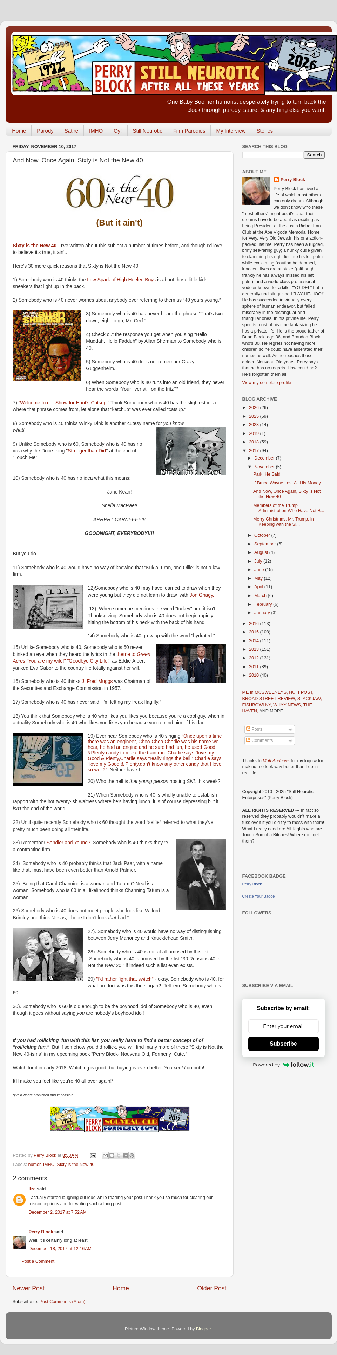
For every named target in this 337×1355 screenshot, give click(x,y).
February (263, 604)
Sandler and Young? (68, 842)
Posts (254, 729)
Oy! (118, 131)
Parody (45, 131)
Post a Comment (38, 1261)
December (265, 458)
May (259, 578)
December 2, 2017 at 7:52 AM (58, 1212)
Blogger (203, 1329)
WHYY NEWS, (288, 705)
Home (19, 131)
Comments (259, 740)
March (261, 595)
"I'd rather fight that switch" (124, 979)
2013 (254, 649)
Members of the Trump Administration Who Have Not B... (288, 508)
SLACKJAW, (309, 698)
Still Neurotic (147, 131)
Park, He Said (267, 474)
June (259, 569)
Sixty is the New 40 (35, 245)
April (259, 586)
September (265, 544)
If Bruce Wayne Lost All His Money (287, 483)
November (265, 466)
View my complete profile (266, 382)
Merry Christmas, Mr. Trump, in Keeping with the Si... (283, 522)
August (261, 552)
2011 (254, 666)
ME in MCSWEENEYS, (265, 692)
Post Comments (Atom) (63, 1301)
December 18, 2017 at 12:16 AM (60, 1248)
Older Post (211, 1288)
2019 (254, 433)
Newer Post (29, 1288)
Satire (71, 131)
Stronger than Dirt (87, 451)
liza (32, 1189)
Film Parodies (189, 131)
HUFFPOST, (301, 692)
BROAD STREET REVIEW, (269, 698)
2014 (254, 640)
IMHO (96, 131)
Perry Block (41, 1231)
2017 (254, 450)
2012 (254, 658)
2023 (254, 424)
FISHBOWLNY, (258, 705)
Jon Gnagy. (202, 595)
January (262, 612)
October (262, 535)
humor (34, 1164)
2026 (254, 407)
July (258, 561)
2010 (254, 675)
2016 (254, 623)
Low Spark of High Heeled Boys (121, 279)
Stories (265, 131)
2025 (254, 416)
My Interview (230, 131)
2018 (254, 442)
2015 (254, 632)
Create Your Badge (258, 896)
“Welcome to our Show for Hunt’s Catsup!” (64, 402)
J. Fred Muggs (97, 681)
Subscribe (283, 1044)
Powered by (283, 1064)
